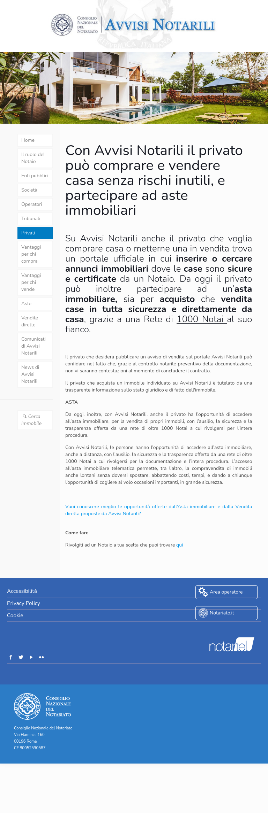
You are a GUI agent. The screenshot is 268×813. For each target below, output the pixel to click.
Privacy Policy (23, 603)
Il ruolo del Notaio (33, 158)
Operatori (31, 204)
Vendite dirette (29, 321)
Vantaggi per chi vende (31, 282)
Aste (26, 303)
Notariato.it (222, 613)
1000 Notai (200, 319)
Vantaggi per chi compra (31, 254)
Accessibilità (22, 591)
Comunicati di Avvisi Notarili (33, 346)
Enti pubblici (34, 175)
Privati (28, 233)
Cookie (15, 615)
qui (179, 545)
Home (28, 140)
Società (29, 190)
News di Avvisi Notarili (30, 374)
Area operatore (226, 592)
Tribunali (30, 218)
